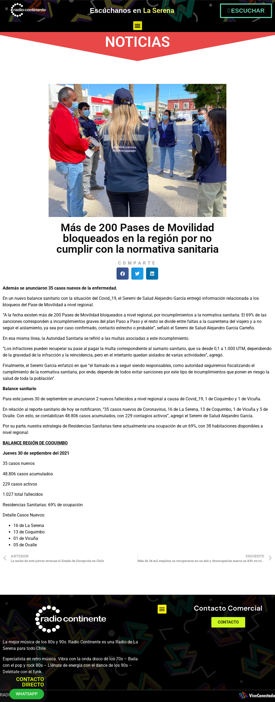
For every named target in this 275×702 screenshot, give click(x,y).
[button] (137, 25)
